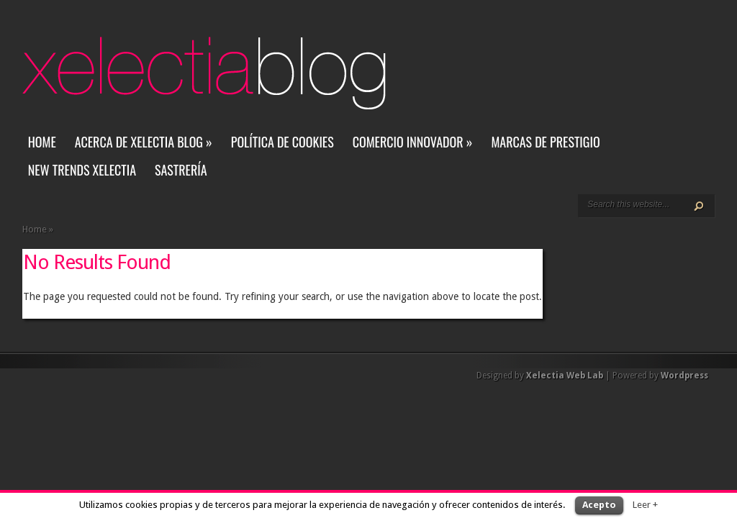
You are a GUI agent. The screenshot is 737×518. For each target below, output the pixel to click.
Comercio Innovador (413, 141)
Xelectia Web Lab (564, 376)
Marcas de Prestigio (545, 141)
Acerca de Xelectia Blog (143, 141)
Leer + (645, 504)
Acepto (599, 504)
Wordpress (684, 376)
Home (42, 141)
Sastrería (181, 169)
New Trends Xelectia (82, 169)
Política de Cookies (282, 141)
